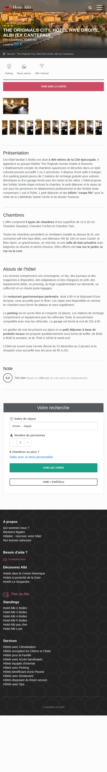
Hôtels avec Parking (16, 724)
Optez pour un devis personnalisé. (32, 513)
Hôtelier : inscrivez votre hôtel (22, 592)
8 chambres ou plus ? (24, 508)
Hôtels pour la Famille (17, 711)
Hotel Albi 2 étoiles (15, 664)
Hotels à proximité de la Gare (22, 634)
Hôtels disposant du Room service (25, 736)
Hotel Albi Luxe (12, 685)
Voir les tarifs (53, 524)
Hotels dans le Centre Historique (24, 630)
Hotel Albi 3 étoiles (15, 669)
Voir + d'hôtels (53, 538)
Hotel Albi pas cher (15, 681)
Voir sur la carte (53, 86)
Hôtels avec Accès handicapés (23, 716)
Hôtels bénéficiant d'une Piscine (23, 728)
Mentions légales (14, 588)
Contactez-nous (17, 616)
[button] (90, 7)
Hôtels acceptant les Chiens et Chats (27, 707)
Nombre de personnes (27, 491)
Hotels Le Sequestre (16, 638)
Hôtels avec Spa (13, 740)
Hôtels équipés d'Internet (19, 720)
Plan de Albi (20, 650)
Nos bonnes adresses (17, 596)
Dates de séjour (23, 475)
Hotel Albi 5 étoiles (15, 677)
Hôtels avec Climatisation (19, 703)
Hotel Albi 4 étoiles (15, 673)
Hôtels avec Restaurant (18, 732)
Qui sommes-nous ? (16, 584)
